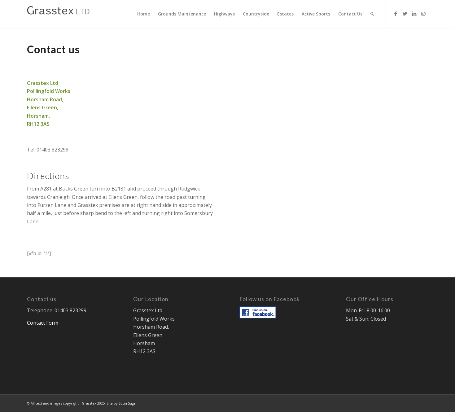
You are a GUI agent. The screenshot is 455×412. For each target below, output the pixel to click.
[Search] (372, 14)
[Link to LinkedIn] (414, 13)
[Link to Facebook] (395, 13)
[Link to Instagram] (423, 13)
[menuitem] (143, 14)
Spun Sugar (128, 403)
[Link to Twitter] (404, 13)
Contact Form (42, 322)
